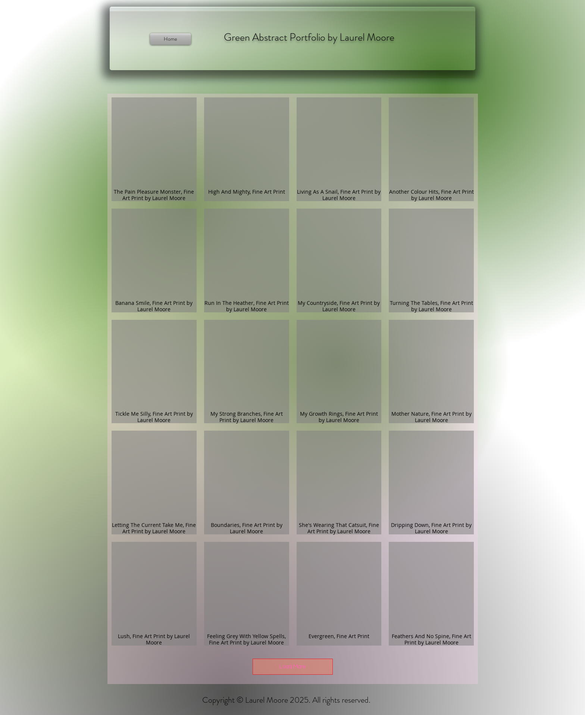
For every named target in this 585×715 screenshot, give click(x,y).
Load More (292, 666)
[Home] (170, 39)
